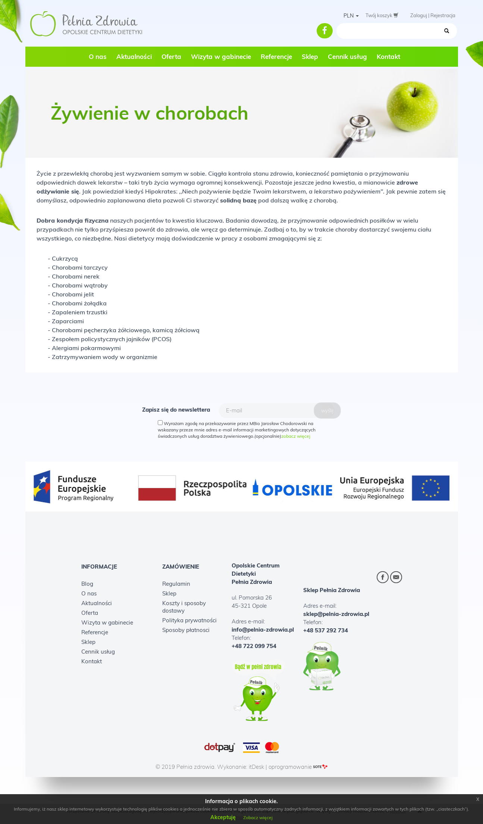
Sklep (310, 56)
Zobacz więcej (258, 817)
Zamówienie (180, 567)
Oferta (171, 56)
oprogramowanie (298, 766)
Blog (87, 583)
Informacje (99, 567)
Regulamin (176, 583)
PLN (351, 15)
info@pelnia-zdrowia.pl (263, 629)
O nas (98, 56)
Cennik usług (347, 56)
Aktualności (134, 56)
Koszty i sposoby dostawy (184, 607)
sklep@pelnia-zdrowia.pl (336, 613)
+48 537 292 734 (325, 630)
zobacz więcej (295, 436)
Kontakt (388, 56)
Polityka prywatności (189, 620)
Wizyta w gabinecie (221, 56)
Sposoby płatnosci (186, 629)
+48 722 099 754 (254, 646)
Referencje (276, 56)
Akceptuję (223, 817)
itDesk (256, 766)
